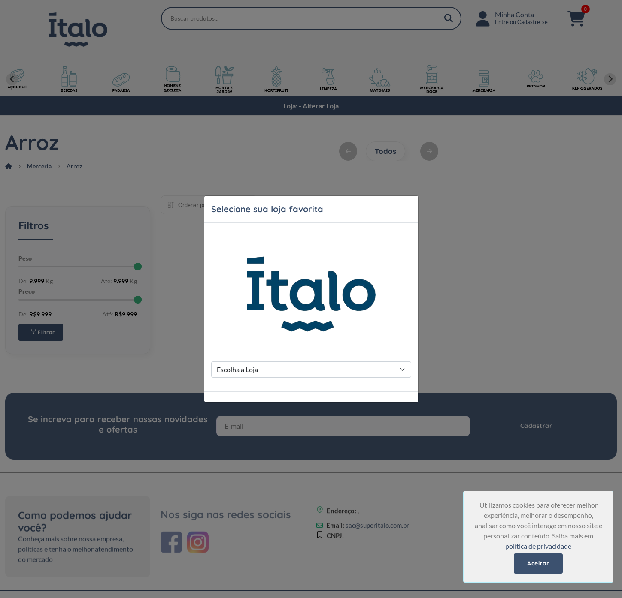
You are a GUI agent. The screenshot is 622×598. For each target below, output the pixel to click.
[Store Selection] (311, 369)
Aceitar (538, 563)
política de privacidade (538, 546)
